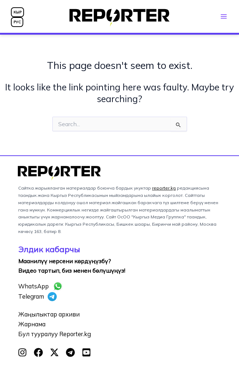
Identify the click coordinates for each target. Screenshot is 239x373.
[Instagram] (22, 352)
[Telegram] (70, 352)
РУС (17, 22)
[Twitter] (54, 352)
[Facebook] (38, 352)
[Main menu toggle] (223, 16)
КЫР (17, 12)
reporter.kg (164, 188)
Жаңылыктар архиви (49, 314)
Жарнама (31, 324)
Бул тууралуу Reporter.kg (54, 334)
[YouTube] (86, 352)
